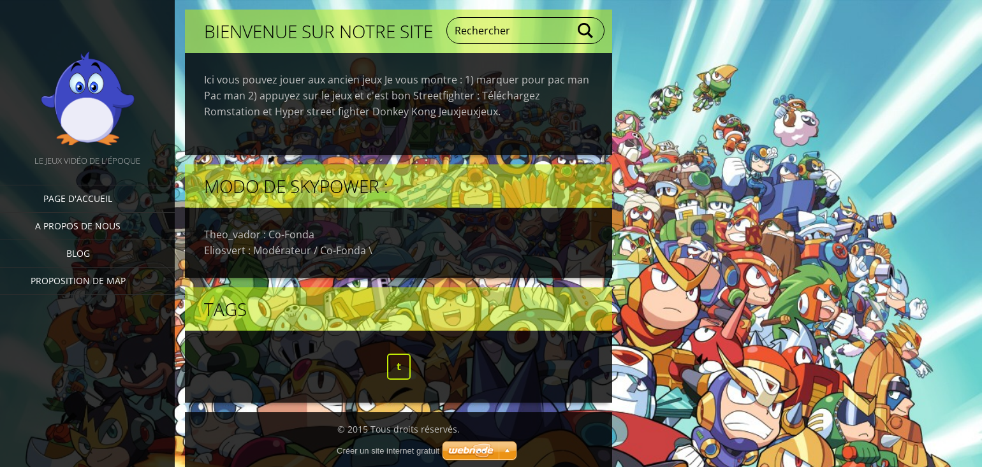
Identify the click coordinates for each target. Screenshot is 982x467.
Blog (78, 253)
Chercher (586, 30)
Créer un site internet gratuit (388, 451)
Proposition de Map (78, 281)
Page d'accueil (77, 198)
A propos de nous (78, 226)
